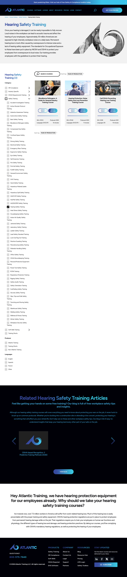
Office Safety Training (15, 254)
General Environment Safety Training (17, 174)
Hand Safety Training (15, 183)
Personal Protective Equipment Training (18, 262)
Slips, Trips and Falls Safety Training (17, 297)
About (51, 10)
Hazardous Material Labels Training (16, 187)
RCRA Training (13, 271)
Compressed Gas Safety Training (16, 130)
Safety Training (22, 17)
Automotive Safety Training (17, 116)
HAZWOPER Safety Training (17, 203)
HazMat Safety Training (16, 200)
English (10, 359)
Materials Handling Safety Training (16, 249)
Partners (66, 565)
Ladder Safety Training (15, 231)
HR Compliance (11, 88)
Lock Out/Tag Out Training (16, 238)
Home (6, 17)
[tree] (17, 211)
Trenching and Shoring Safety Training (17, 303)
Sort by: (64, 74)
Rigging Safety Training (16, 278)
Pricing (80, 559)
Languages (8, 354)
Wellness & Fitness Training (17, 315)
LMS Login (81, 562)
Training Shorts (11, 333)
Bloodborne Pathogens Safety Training (18, 124)
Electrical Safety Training (16, 145)
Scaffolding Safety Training (17, 289)
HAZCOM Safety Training (16, 196)
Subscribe (106, 565)
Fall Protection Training (15, 159)
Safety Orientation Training (17, 285)
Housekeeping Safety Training (18, 214)
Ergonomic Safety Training (16, 152)
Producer (8, 338)
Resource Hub (82, 555)
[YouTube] (112, 559)
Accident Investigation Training (18, 103)
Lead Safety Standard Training (18, 234)
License (45, 10)
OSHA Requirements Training (15, 95)
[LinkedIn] (96, 559)
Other (10, 369)
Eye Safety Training (14, 155)
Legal (65, 559)
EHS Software (53, 565)
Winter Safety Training (15, 319)
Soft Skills (51, 559)
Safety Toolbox (82, 565)
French (10, 366)
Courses (30, 10)
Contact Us (67, 555)
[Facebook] (102, 559)
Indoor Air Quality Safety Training (16, 218)
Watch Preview (52, 110)
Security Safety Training (16, 293)
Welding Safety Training (16, 312)
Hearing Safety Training (34, 17)
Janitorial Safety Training (16, 223)
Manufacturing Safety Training (18, 245)
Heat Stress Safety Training (17, 210)
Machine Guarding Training (17, 241)
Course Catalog (13, 17)
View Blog (63, 472)
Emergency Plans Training (16, 148)
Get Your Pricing (112, 10)
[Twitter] (107, 559)
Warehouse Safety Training (17, 308)
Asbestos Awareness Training (17, 112)
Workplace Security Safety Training (17, 324)
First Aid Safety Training (16, 166)
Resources (58, 10)
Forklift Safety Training (15, 170)
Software (37, 10)
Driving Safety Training (15, 141)
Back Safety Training (15, 119)
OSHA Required (54, 562)
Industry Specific (12, 91)
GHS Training (12, 179)
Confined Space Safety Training (16, 136)
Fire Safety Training (14, 162)
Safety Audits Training (15, 282)
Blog (79, 552)
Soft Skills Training (12, 330)
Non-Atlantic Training (14, 350)
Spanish (10, 362)
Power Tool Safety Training (17, 268)
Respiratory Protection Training (18, 275)
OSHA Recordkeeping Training (18, 258)
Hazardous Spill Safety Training (18, 192)
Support (66, 562)
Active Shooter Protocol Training (16, 107)
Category (8, 83)
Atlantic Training (13, 343)
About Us (66, 552)
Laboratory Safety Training (16, 227)
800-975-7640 (18, 557)
